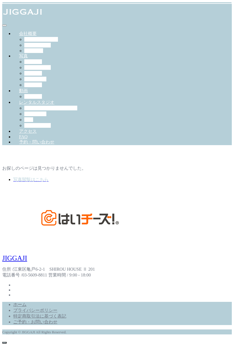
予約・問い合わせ (36, 142)
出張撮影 (33, 61)
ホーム (19, 304)
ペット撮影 (35, 79)
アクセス (28, 131)
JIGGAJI (14, 258)
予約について (37, 125)
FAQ (23, 136)
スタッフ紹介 (37, 45)
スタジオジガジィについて (50, 108)
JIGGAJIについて (41, 39)
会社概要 (28, 33)
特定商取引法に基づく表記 (39, 316)
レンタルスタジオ (36, 102)
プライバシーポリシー (35, 310)
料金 (28, 119)
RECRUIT (33, 50)
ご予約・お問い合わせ (35, 322)
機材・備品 (35, 113)
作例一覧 (33, 96)
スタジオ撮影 (37, 67)
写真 (23, 56)
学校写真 (33, 73)
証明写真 (33, 84)
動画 (23, 90)
